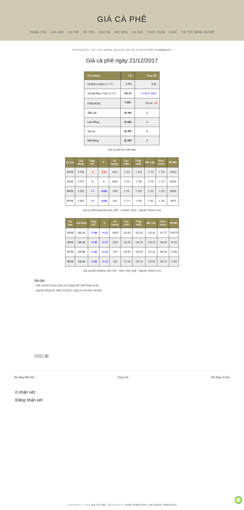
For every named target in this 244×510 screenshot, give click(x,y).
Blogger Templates (163, 505)
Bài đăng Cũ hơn (220, 377)
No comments (160, 50)
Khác (173, 32)
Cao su (105, 32)
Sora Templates (136, 505)
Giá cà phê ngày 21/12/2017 (122, 60)
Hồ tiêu (89, 32)
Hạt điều (121, 32)
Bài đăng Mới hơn (24, 377)
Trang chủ (38, 32)
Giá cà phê (122, 19)
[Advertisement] (122, 324)
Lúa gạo (57, 32)
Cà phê (73, 32)
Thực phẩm (156, 32)
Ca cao (137, 32)
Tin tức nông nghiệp (198, 32)
